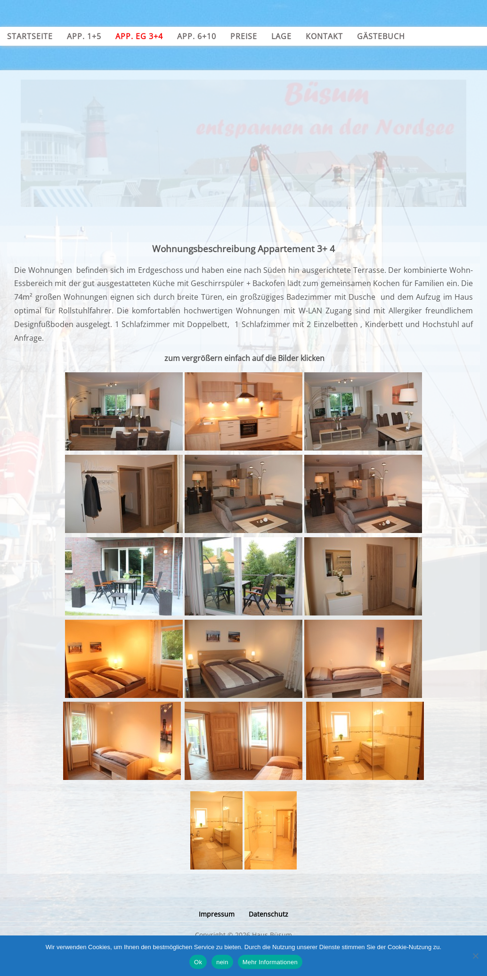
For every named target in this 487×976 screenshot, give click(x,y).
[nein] (475, 955)
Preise (243, 36)
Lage (281, 36)
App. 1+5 (84, 36)
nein (222, 962)
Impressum (217, 914)
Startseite (30, 36)
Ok (198, 962)
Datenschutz (268, 914)
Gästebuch (381, 36)
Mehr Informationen (270, 962)
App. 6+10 (196, 36)
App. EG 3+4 (139, 36)
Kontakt (324, 36)
